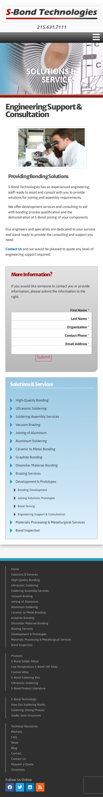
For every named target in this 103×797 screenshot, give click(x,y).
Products (17, 655)
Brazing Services (28, 473)
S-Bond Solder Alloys (25, 661)
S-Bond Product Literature (28, 688)
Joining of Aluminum (31, 433)
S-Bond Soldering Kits (25, 677)
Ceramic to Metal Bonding (35, 449)
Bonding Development (32, 489)
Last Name (80, 318)
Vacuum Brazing (28, 425)
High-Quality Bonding (33, 400)
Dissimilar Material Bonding (37, 465)
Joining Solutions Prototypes (36, 498)
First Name (79, 310)
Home (15, 569)
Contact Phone (77, 335)
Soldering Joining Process (28, 710)
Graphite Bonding (29, 457)
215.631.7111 (51, 27)
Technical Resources (24, 726)
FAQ (14, 737)
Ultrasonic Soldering (32, 408)
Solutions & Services (24, 574)
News (15, 742)
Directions (18, 769)
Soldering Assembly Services (37, 416)
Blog (14, 748)
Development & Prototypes (37, 481)
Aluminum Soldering (31, 441)
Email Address (77, 344)
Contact (16, 753)
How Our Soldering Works (28, 704)
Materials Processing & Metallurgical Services (50, 522)
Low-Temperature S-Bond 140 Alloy (34, 666)
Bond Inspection (29, 530)
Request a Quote (22, 764)
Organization (78, 327)
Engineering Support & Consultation (41, 514)
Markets (16, 731)
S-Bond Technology (23, 699)
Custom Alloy (20, 672)
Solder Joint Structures (26, 715)
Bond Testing (26, 506)
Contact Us (13, 249)
